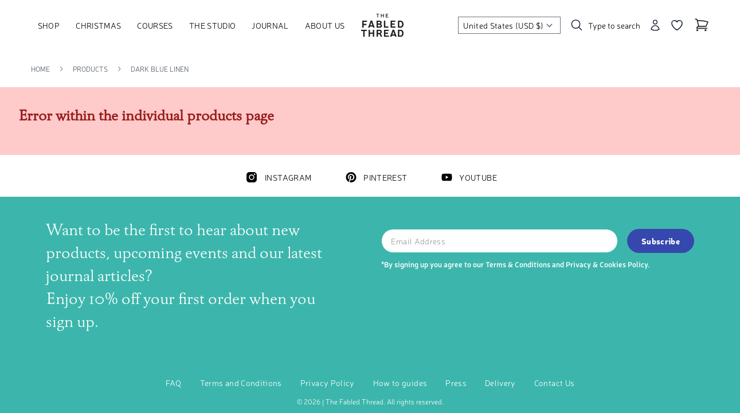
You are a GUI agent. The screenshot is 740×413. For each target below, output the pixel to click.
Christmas (98, 25)
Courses (155, 25)
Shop (49, 25)
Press (456, 382)
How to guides (400, 382)
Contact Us (554, 382)
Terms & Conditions (517, 264)
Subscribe (660, 241)
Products (90, 68)
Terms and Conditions (241, 382)
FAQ (174, 382)
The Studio (212, 25)
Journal (270, 25)
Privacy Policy (327, 382)
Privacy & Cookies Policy (607, 264)
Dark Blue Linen (160, 68)
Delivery (500, 382)
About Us (325, 25)
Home (40, 68)
